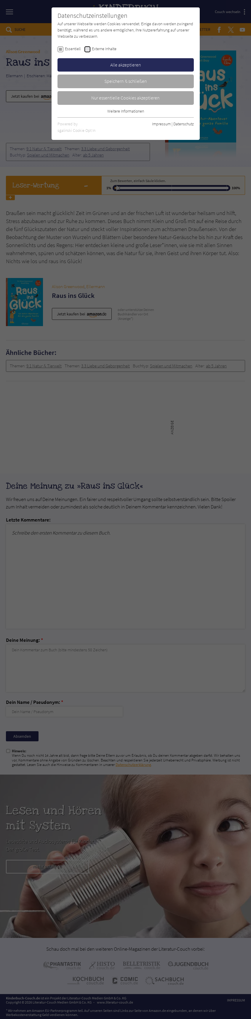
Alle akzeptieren (125, 65)
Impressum (161, 124)
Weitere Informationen (125, 111)
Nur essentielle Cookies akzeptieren (125, 98)
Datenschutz (183, 124)
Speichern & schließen (125, 81)
